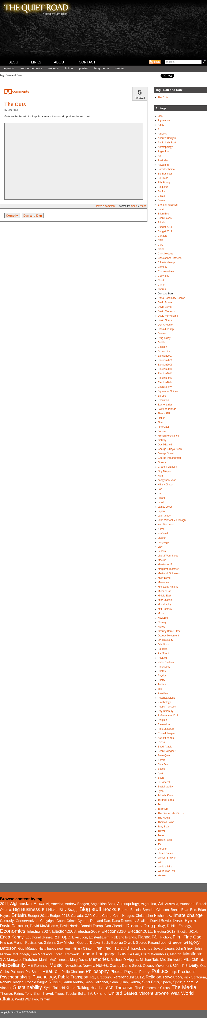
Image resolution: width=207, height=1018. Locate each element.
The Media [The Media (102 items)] (184, 987)
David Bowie (165, 302)
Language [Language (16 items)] (106, 953)
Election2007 (165, 355)
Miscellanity (164, 604)
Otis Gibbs (164, 644)
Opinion (9, 68)
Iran (160, 489)
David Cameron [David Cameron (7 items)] (14, 925)
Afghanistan (164, 120)
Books (161, 191)
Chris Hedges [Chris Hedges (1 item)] (123, 916)
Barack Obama (166, 169)
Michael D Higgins (168, 586)
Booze (161, 195)
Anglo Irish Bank (167, 142)
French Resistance (168, 435)
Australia (163, 160)
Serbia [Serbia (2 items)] (135, 982)
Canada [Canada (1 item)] (77, 916)
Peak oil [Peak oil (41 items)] (51, 971)
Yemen (162, 875)
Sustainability (165, 786)
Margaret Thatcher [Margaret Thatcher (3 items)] (22, 960)
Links (36, 62)
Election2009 (165, 364)
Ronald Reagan (166, 733)
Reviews (53, 68)
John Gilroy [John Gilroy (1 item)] (184, 948)
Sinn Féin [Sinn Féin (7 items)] (150, 982)
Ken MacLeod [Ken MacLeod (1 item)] (41, 954)
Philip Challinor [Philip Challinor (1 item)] (72, 972)
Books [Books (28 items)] (109, 909)
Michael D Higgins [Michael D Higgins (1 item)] (124, 960)
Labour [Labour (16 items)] (87, 953)
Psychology (164, 702)
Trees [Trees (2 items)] (59, 994)
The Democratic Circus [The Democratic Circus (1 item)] (152, 988)
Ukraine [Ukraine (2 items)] (100, 994)
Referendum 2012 (168, 715)
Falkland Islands (167, 409)
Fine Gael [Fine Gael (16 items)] (192, 936)
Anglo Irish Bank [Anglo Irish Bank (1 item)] (103, 904)
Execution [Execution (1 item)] (79, 937)
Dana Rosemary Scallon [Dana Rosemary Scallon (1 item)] (130, 921)
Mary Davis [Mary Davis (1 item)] (78, 960)
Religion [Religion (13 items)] (153, 977)
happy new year (167, 480)
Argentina (163, 151)
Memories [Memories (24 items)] (99, 959)
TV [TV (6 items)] (89, 993)
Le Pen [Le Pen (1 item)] (133, 954)
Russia (162, 742)
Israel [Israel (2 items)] (135, 949)
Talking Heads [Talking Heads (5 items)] (89, 987)
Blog (13, 62)
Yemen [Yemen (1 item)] (45, 999)
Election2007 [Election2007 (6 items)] (38, 931)
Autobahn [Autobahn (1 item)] (187, 904)
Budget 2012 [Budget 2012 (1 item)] (59, 916)
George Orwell (166, 453)
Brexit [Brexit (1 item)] (175, 910)
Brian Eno (163, 213)
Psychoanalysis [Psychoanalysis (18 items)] (15, 976)
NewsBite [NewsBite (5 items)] (72, 965)
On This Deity (165, 640)
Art (159, 155)
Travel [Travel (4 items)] (47, 993)
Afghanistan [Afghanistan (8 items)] (21, 903)
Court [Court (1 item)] (61, 921)
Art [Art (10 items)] (160, 903)
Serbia (161, 759)
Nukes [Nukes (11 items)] (102, 965)
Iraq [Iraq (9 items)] (108, 948)
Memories (163, 582)
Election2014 (165, 382)
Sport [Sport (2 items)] (188, 982)
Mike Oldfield (165, 600)
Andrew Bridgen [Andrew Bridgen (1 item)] (77, 904)
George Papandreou (169, 457)
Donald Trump (166, 329)
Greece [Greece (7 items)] (175, 942)
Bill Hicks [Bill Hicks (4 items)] (49, 910)
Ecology (162, 346)
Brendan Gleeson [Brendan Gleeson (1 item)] (156, 910)
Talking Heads (166, 799)
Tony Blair (163, 826)
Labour (162, 537)
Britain (161, 222)
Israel (161, 502)
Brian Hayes (165, 218)
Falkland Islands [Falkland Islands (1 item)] (124, 937)
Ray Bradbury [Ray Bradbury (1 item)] (100, 977)
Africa (161, 124)
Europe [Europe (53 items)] (62, 937)
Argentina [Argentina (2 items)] (148, 904)
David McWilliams (168, 315)
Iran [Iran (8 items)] (98, 948)
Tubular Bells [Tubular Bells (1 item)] (75, 993)
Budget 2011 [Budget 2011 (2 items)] (38, 916)
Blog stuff (163, 186)
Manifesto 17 (165, 564)
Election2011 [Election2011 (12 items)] (140, 931)
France (162, 431)
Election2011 (165, 373)
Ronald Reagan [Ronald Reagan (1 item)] (11, 982)
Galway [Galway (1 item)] (49, 942)
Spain (161, 773)
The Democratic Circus (171, 813)
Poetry (83, 68)
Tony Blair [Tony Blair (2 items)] (33, 994)
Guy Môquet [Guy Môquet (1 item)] (27, 948)
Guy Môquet (165, 471)
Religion (162, 720)
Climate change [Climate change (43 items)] (186, 915)
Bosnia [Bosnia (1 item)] (135, 910)
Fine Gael (163, 426)
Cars (160, 244)
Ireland (162, 497)
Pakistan (163, 648)
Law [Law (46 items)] (121, 953)
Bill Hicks (163, 178)
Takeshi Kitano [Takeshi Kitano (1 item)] (64, 988)
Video (143, 206)
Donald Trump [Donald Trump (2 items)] (91, 926)
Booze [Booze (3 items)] (123, 910)
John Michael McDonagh (172, 520)
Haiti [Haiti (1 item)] (41, 948)
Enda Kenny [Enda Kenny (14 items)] (12, 936)
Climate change (166, 262)
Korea (161, 529)
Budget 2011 (165, 226)
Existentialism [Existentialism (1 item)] (99, 937)
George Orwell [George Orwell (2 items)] (122, 943)
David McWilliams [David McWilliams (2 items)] (44, 926)
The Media (164, 817)
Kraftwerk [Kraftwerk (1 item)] (71, 954)
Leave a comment (105, 206)
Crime (161, 284)
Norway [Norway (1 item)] (88, 965)
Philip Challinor (166, 662)
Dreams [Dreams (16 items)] (134, 925)
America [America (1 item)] (57, 904)
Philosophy (164, 666)
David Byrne (165, 306)
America (162, 133)
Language (163, 542)
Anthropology (165, 147)
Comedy (12, 215)
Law (160, 546)
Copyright (163, 275)
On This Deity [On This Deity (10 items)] (185, 965)
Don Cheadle (165, 324)
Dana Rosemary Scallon (171, 298)
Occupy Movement (168, 635)
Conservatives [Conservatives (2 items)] (27, 921)
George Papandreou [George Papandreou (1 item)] (151, 942)
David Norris (165, 320)
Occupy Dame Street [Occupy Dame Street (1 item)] (125, 965)
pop (160, 688)
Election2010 (165, 369)
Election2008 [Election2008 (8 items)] (64, 931)
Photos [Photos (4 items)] (116, 972)
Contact (87, 62)
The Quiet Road (36, 8)
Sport (161, 777)
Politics (162, 684)
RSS (155, 62)
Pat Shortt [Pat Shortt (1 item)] (33, 972)
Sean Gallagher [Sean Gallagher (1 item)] (96, 982)
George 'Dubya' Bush (170, 449)
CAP (160, 240)
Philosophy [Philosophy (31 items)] (97, 971)
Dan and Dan (32, 215)
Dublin (161, 342)
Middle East (164, 595)
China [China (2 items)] (107, 916)
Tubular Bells (165, 839)
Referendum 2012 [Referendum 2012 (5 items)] (128, 977)
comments (20, 91)
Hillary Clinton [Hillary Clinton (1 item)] (83, 948)
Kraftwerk (163, 533)
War (160, 862)
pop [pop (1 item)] (173, 972)
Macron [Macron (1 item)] (175, 954)
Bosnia (162, 200)
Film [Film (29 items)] (177, 937)
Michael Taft (164, 591)
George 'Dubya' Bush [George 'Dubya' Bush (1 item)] (93, 942)
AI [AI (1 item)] (47, 904)
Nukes (161, 626)
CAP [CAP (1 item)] (88, 916)
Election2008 (165, 360)
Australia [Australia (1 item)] (171, 904)
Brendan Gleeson (167, 204)
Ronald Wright (166, 737)
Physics (162, 675)
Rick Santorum (166, 728)
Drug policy (164, 338)
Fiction (69, 68)
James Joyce (165, 506)
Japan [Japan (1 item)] (169, 948)
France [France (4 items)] (6, 942)
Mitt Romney (165, 608)
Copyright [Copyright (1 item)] (47, 921)
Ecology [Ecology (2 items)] (184, 926)
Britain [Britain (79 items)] (18, 915)
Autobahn (163, 164)
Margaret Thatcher (168, 568)
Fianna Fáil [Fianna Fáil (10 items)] (148, 937)
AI (159, 129)
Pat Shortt (163, 653)
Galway (162, 440)
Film (160, 422)
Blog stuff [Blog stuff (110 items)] (90, 909)
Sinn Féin (163, 764)
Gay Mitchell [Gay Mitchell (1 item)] (66, 942)
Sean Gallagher (166, 751)
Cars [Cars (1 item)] (96, 916)
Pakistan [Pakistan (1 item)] (17, 972)
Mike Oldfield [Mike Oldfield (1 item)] (193, 960)
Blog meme (101, 68)
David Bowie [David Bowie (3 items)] (160, 921)
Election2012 (165, 377)
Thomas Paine (166, 822)
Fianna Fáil (164, 413)
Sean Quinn (164, 755)
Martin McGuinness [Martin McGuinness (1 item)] (53, 960)
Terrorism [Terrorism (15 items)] (124, 987)
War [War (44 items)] (175, 993)
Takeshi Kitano (166, 795)
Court (161, 280)
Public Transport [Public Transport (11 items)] (73, 977)
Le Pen (162, 551)
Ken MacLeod (165, 524)
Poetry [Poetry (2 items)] (144, 972)
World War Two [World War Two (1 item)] (26, 999)
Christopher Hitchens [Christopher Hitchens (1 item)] (151, 916)
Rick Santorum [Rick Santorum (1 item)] (195, 977)
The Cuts (15, 104)
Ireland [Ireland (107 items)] (121, 948)
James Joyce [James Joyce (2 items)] (152, 949)
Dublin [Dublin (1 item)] (171, 926)
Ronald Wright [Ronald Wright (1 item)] (36, 982)
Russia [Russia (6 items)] (55, 982)
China (161, 249)
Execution (163, 400)
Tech (160, 804)
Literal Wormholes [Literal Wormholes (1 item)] (154, 954)
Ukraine (162, 848)
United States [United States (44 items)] (122, 993)
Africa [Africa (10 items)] (39, 903)
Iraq (160, 493)
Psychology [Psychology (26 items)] (44, 977)
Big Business (165, 173)
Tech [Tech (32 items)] (108, 987)
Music (161, 613)
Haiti (160, 475)
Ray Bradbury (165, 711)
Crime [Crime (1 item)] (71, 921)
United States (165, 853)
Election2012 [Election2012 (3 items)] (164, 931)
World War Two (166, 871)
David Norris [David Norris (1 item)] (69, 926)
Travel (161, 831)
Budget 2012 (165, 231)
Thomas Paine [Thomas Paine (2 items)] (11, 994)
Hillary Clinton (165, 484)
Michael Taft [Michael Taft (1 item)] (149, 960)
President (163, 693)
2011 (160, 115)
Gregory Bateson (167, 466)
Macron (162, 560)
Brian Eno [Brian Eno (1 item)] (188, 910)
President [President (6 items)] (186, 971)
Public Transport (167, 706)
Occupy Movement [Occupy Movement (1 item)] (157, 965)
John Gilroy (164, 515)
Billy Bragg (164, 182)
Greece (162, 462)
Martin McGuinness (169, 573)
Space (161, 768)
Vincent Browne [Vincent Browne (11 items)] (154, 993)
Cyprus (162, 289)
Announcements (31, 68)
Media (119, 68)
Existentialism (165, 404)
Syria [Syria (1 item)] (47, 988)
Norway (162, 622)
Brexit (161, 209)
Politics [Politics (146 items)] (160, 971)
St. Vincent (164, 782)
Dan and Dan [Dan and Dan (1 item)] (100, 921)
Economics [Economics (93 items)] (12, 931)
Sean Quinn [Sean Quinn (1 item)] (119, 982)
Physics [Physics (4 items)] (130, 972)
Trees (161, 835)
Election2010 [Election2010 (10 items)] (114, 931)
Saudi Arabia (165, 746)
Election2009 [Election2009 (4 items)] (88, 931)
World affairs (165, 866)
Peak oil (162, 657)
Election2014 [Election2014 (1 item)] (187, 931)
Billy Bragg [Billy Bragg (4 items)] (68, 910)
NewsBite (163, 617)
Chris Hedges (165, 253)
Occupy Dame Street (169, 631)
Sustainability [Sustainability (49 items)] (27, 987)
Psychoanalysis (166, 697)
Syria (160, 791)
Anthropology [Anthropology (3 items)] (128, 904)
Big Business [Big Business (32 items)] (26, 909)
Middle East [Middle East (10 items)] (170, 959)
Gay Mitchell (165, 444)
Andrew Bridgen (167, 138)
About (60, 62)
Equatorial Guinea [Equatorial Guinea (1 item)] (39, 937)
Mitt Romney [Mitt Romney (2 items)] (37, 966)
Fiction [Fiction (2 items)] (165, 937)
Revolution (164, 724)
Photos (162, 671)
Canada (162, 235)
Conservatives (166, 271)
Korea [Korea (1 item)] (58, 954)
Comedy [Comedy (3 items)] (7, 921)
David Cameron (166, 311)
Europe (162, 395)
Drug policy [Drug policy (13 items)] (154, 925)
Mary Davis (164, 577)
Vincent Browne (167, 857)
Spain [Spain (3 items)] (177, 982)
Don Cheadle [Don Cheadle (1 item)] (114, 926)
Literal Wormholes (168, 555)
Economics (164, 351)
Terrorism (163, 808)
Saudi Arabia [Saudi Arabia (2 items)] (73, 982)
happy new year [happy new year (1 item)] (59, 948)
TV (159, 844)
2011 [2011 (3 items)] (4, 904)
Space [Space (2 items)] (166, 982)
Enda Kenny (165, 386)
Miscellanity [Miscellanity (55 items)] (13, 965)
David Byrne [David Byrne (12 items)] (184, 920)
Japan (161, 511)
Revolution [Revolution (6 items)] (172, 977)
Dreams (162, 333)
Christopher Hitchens (169, 258)
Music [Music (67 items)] (56, 965)
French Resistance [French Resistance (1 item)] (28, 942)
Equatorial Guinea (168, 391)
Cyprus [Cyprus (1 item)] (83, 921)
